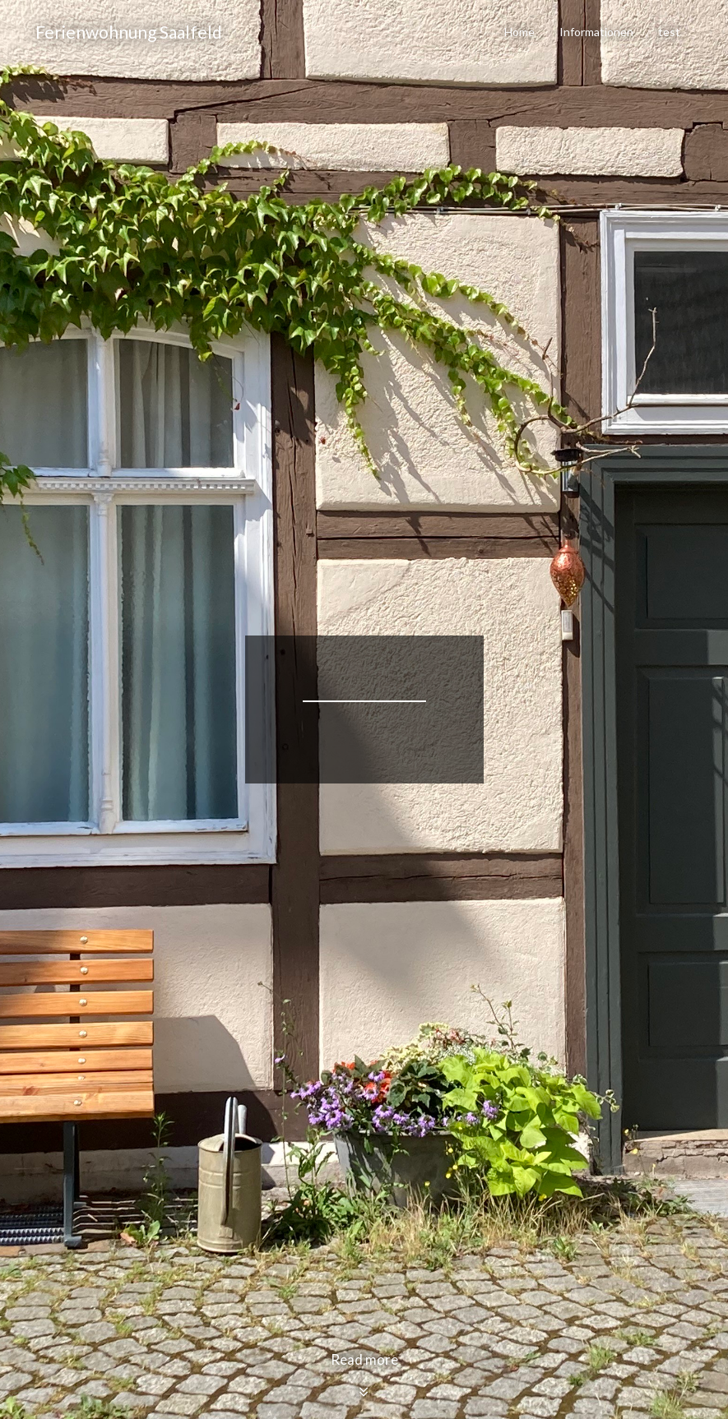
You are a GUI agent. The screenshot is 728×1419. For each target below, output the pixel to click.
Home (519, 32)
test (669, 32)
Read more (364, 1375)
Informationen (596, 32)
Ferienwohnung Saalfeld (128, 31)
